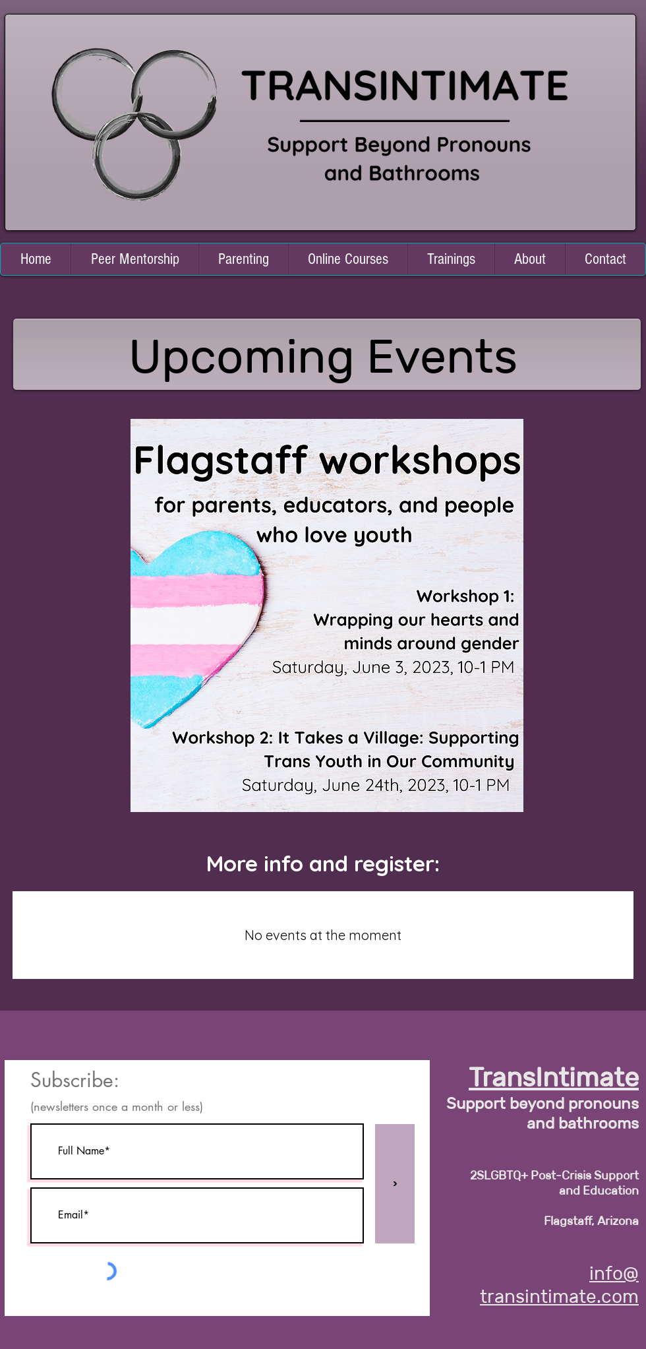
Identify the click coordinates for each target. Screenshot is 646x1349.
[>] (395, 1183)
